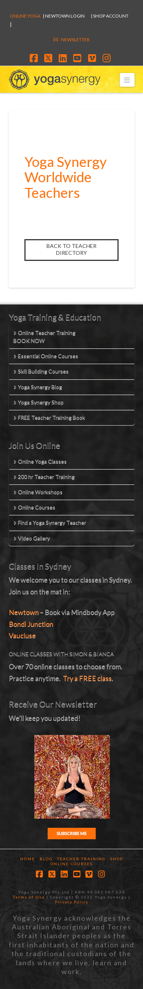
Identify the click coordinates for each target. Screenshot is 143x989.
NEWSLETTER (75, 39)
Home (27, 858)
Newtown (24, 612)
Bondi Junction (31, 624)
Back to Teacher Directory (71, 249)
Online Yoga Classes (39, 461)
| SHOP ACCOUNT (110, 16)
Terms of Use (29, 897)
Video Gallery (31, 538)
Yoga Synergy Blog (37, 387)
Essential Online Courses (45, 356)
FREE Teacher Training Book (49, 417)
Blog (46, 858)
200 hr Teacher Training (43, 476)
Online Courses (34, 507)
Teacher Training (81, 858)
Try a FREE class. (88, 678)
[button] (127, 79)
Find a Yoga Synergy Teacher (49, 522)
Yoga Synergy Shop (38, 402)
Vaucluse (22, 635)
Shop (116, 858)
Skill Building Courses (40, 371)
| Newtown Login (64, 16)
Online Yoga (25, 16)
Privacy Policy (71, 902)
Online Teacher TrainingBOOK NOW (44, 336)
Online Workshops (37, 492)
